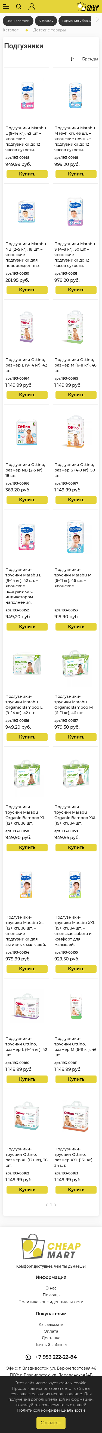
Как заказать (51, 1324)
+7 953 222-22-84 (56, 1357)
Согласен (51, 1422)
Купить (27, 174)
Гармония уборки (77, 21)
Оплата (51, 1331)
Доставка (51, 1337)
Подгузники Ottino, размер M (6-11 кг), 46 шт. (75, 365)
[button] (6, 6)
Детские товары (49, 30)
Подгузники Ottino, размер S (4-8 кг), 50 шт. (74, 470)
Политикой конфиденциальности (51, 1410)
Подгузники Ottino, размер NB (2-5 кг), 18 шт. (25, 470)
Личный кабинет (51, 1344)
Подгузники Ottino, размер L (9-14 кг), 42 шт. (26, 365)
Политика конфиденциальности (51, 1301)
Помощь (51, 1295)
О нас (51, 1288)
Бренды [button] (90, 59)
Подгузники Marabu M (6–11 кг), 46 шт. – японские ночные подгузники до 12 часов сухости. (74, 138)
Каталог (10, 30)
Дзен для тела (18, 21)
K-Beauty (46, 21)
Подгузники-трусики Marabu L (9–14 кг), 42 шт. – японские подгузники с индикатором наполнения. (23, 586)
